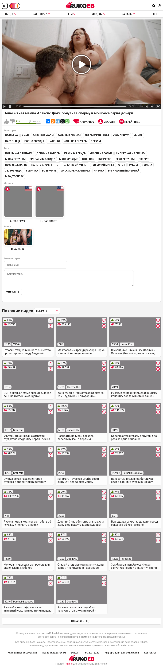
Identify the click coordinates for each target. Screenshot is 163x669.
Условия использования (22, 652)
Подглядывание (16, 165)
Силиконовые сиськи (131, 153)
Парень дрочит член (45, 165)
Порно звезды (34, 141)
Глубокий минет (103, 165)
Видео (10, 14)
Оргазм (96, 141)
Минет (138, 135)
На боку (99, 170)
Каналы (128, 14)
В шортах (31, 170)
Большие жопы (43, 135)
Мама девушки (15, 159)
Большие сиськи (69, 135)
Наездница (12, 141)
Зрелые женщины (97, 135)
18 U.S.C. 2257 (91, 652)
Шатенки (54, 141)
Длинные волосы (48, 153)
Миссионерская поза (75, 170)
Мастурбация (68, 159)
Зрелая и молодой (42, 159)
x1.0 (141, 106)
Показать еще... (81, 621)
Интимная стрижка (18, 153)
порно (69, 663)
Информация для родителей (121, 652)
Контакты (150, 652)
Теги (70, 14)
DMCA (74, 652)
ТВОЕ (154, 14)
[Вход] (159, 6)
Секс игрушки (125, 159)
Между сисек (14, 176)
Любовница (13, 170)
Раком (133, 165)
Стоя (121, 165)
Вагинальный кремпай (123, 170)
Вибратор (104, 159)
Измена (147, 165)
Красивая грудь (75, 153)
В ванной (88, 159)
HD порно (11, 135)
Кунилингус (121, 135)
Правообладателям (54, 652)
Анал (25, 135)
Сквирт (144, 159)
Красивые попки (101, 153)
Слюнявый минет (76, 165)
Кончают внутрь (75, 141)
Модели (98, 14)
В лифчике (49, 170)
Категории (41, 14)
